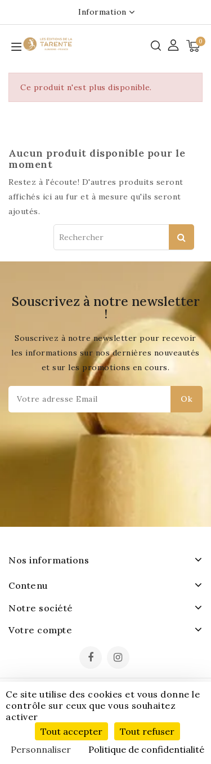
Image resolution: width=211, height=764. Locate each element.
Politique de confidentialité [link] (146, 749)
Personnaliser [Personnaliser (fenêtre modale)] (41, 749)
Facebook (91, 658)
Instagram (119, 658)
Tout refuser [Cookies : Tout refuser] (147, 731)
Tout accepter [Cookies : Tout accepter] (71, 731)
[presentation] (92, 463)
